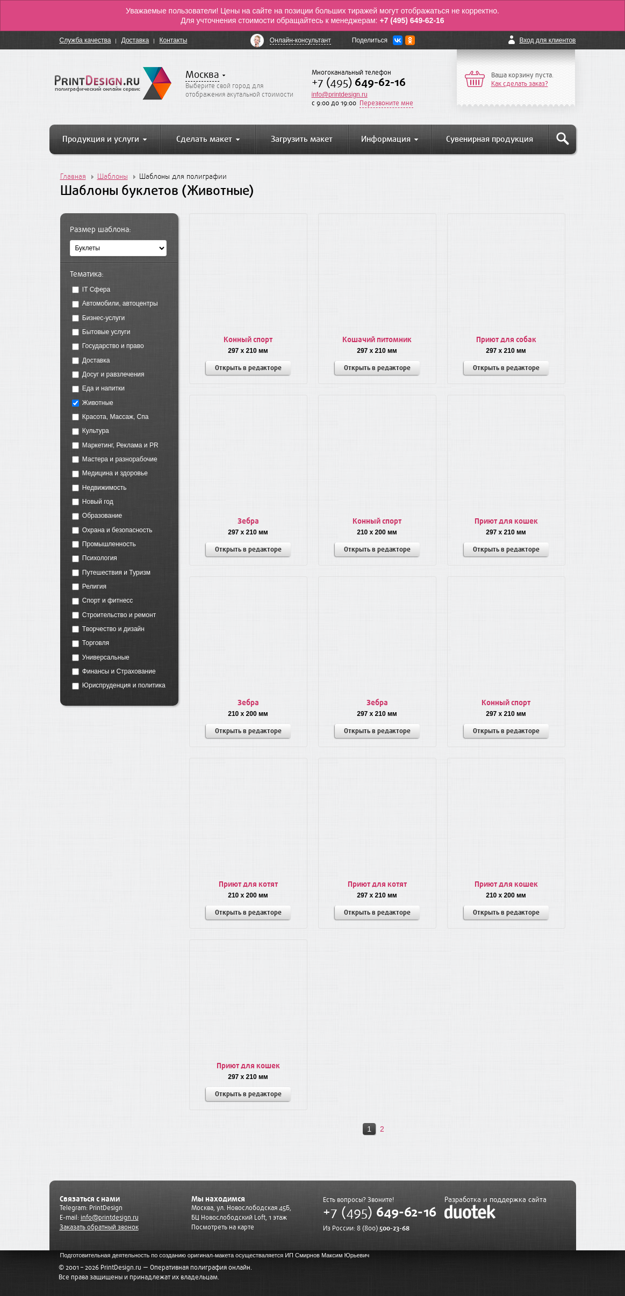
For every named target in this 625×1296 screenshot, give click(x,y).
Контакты (174, 40)
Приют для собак (506, 340)
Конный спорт (248, 340)
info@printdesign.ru (340, 94)
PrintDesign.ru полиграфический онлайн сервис (113, 83)
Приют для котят (248, 884)
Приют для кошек (506, 521)
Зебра (248, 521)
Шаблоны (112, 176)
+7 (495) (359, 82)
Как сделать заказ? (519, 83)
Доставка (135, 40)
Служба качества (85, 40)
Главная (73, 176)
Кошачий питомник (377, 340)
